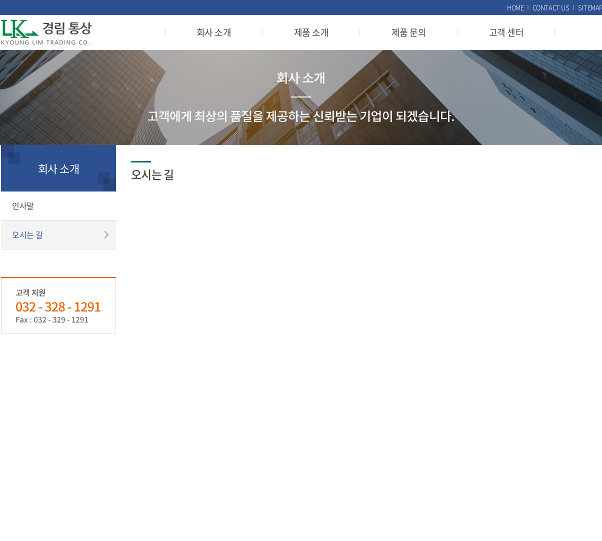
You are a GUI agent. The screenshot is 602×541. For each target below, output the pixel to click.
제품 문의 (409, 32)
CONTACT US (551, 7)
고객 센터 (506, 32)
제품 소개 (311, 32)
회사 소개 (213, 32)
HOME (515, 7)
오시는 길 (27, 234)
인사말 (23, 206)
